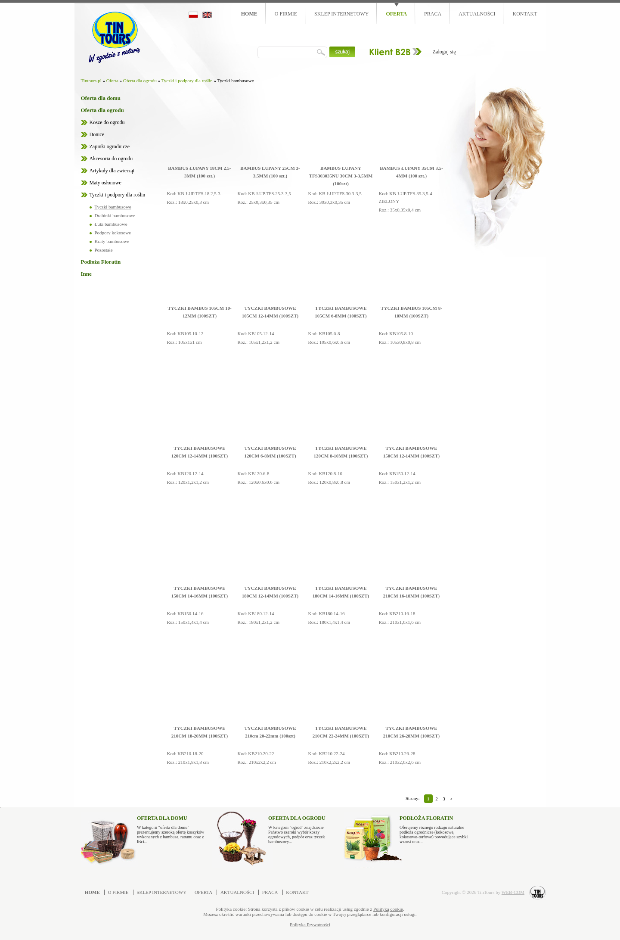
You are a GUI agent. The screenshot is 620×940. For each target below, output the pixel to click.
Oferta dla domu (101, 98)
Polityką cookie (388, 909)
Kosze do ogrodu (107, 122)
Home (249, 14)
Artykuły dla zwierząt (112, 171)
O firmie (286, 14)
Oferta (396, 14)
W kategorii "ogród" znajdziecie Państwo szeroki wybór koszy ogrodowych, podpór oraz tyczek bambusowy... (302, 828)
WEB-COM (513, 892)
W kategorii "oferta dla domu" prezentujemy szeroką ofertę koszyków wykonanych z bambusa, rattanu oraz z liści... (171, 828)
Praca (432, 14)
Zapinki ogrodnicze (110, 146)
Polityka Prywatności (310, 924)
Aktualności (477, 14)
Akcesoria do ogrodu (111, 159)
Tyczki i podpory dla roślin (187, 80)
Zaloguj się (444, 52)
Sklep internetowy (341, 14)
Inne (86, 274)
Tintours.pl (91, 80)
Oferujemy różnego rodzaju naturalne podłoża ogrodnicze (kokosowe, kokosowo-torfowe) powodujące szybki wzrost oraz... (434, 828)
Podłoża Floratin (101, 261)
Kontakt (524, 14)
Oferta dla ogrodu (140, 80)
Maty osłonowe (105, 183)
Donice (97, 134)
